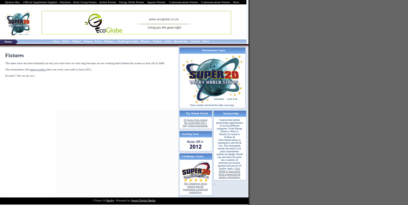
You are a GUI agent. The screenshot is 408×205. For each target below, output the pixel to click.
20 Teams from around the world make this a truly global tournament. (195, 122)
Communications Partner (184, 2)
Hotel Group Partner (85, 2)
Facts (98, 41)
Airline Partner (107, 2)
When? (76, 41)
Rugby (110, 200)
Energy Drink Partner (131, 2)
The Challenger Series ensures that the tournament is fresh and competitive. (195, 188)
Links (167, 41)
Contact (195, 41)
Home (8, 41)
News (56, 41)
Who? (66, 41)
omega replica (38, 69)
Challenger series (127, 41)
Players (145, 41)
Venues (88, 41)
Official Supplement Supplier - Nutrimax (47, 2)
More (236, 2)
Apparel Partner (156, 2)
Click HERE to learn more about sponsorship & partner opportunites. (229, 172)
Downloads (181, 41)
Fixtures (109, 41)
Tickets (157, 41)
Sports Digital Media (143, 200)
